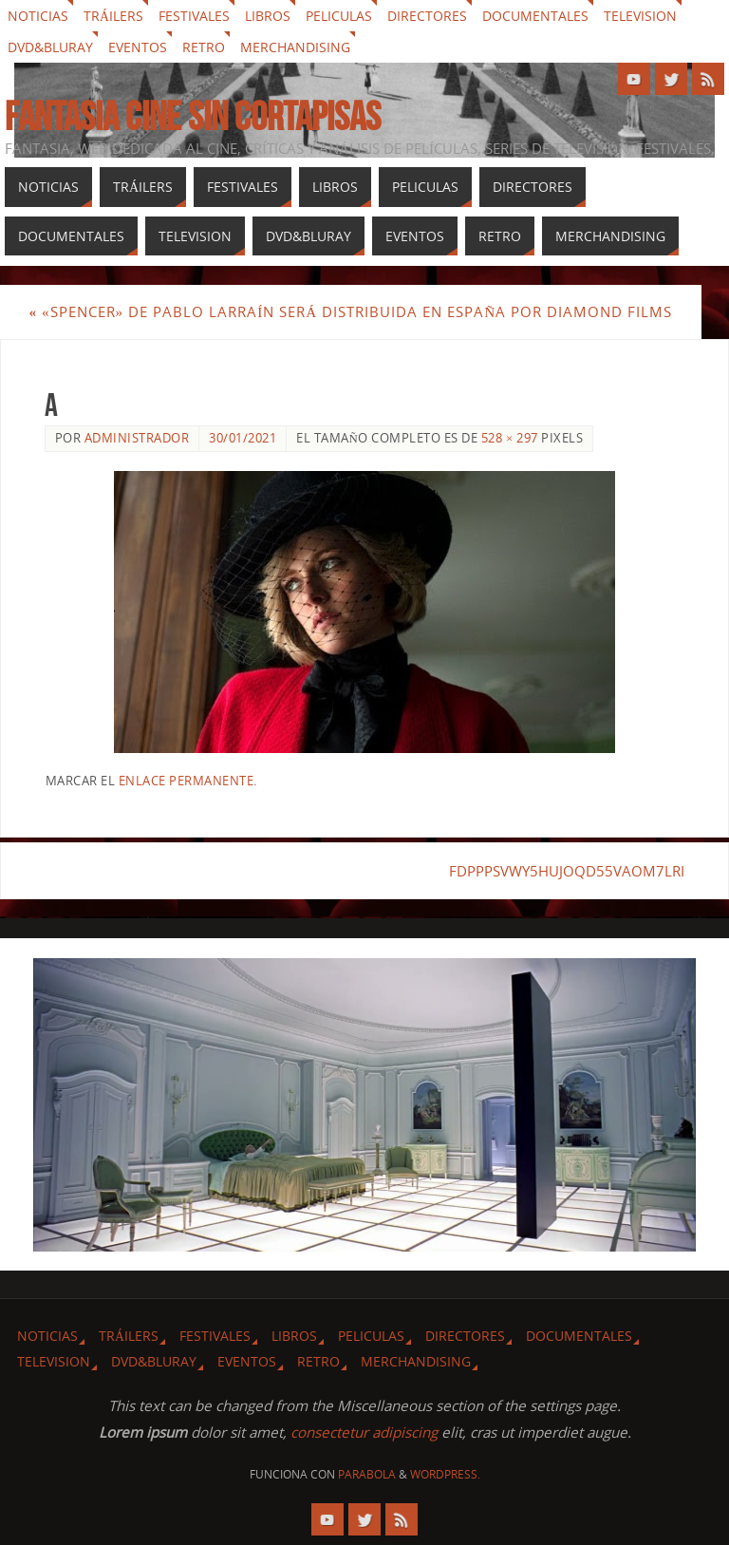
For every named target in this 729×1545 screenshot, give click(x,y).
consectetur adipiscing (364, 1432)
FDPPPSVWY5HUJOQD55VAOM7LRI (566, 870)
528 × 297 (509, 437)
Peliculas (339, 16)
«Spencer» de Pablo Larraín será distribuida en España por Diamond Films (350, 311)
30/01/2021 (242, 437)
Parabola (367, 1474)
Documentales (535, 16)
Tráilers (113, 16)
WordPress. (445, 1474)
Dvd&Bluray (50, 47)
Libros (267, 16)
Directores (427, 16)
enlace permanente (186, 780)
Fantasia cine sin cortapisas (193, 116)
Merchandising (295, 47)
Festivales (194, 16)
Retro (203, 47)
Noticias (38, 16)
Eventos (137, 47)
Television (640, 16)
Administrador (137, 437)
